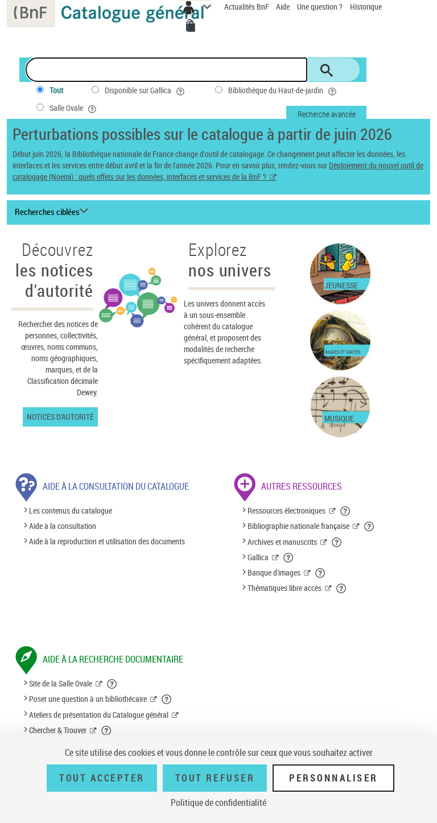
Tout (56, 90)
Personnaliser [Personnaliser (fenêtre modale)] (333, 778)
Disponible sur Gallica (146, 90)
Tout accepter (102, 778)
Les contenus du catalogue (70, 510)
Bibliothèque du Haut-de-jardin (283, 90)
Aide (283, 6)
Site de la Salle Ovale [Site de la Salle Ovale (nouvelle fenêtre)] (60, 683)
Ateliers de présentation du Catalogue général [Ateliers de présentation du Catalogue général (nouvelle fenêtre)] (98, 714)
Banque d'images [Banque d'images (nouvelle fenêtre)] (274, 572)
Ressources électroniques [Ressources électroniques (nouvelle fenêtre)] (286, 510)
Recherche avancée (327, 114)
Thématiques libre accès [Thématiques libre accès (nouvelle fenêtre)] (284, 587)
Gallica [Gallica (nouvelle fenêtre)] (258, 557)
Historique (366, 6)
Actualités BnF (247, 6)
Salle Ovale (74, 108)
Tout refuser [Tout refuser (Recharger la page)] (214, 778)
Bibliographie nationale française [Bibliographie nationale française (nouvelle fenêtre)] (298, 525)
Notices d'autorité (60, 416)
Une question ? (320, 6)
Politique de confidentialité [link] (218, 802)
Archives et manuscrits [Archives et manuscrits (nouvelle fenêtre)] (282, 541)
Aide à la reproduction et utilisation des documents (107, 541)
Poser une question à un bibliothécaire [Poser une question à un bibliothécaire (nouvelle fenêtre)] (88, 698)
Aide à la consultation (62, 525)
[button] (345, 510)
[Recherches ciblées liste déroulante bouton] (53, 212)
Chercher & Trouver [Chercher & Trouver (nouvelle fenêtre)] (57, 730)
